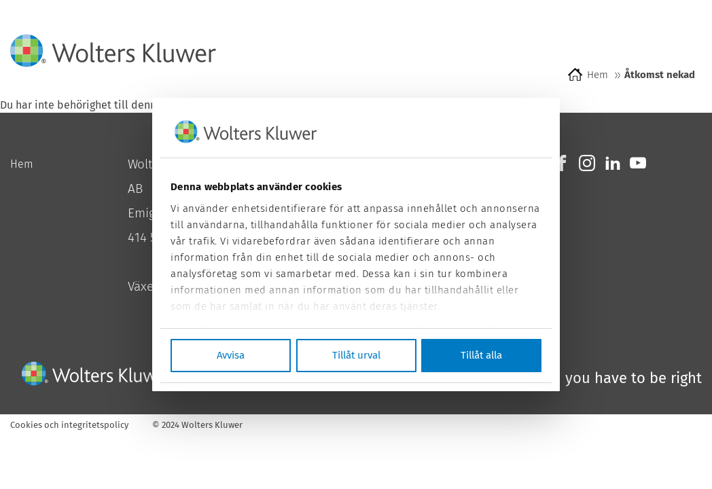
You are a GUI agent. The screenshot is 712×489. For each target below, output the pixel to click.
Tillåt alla (481, 355)
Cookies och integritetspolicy (69, 425)
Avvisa (231, 355)
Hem (597, 75)
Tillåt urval (356, 355)
